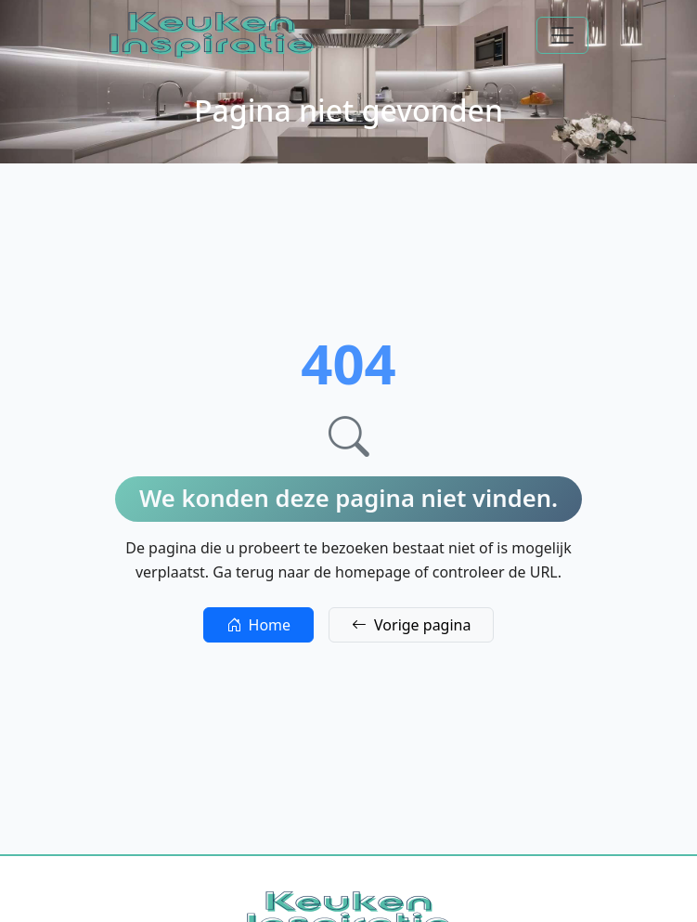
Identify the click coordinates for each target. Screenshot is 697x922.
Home (258, 625)
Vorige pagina (411, 625)
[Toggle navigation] (562, 35)
